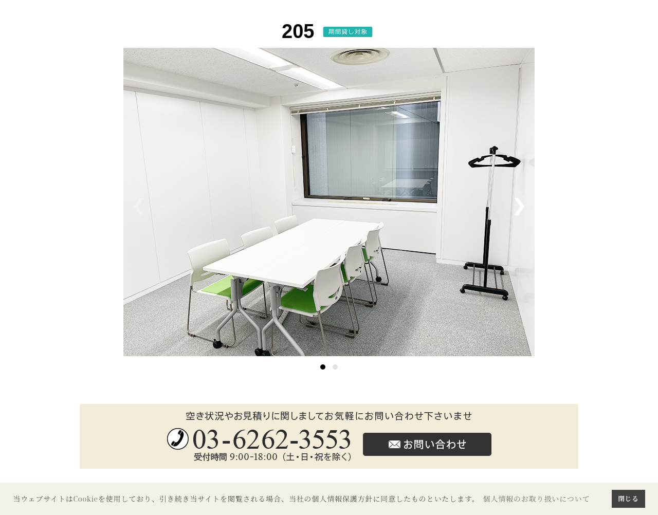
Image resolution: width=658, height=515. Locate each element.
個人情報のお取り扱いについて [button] (536, 499)
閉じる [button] (628, 498)
